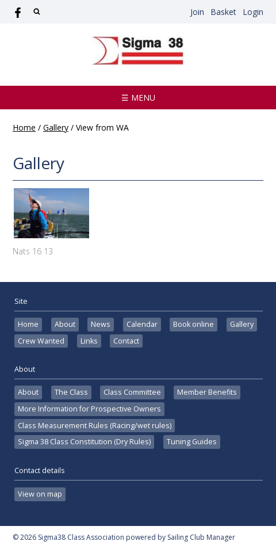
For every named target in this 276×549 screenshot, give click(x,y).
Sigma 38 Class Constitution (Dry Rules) (84, 442)
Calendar (142, 324)
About (65, 324)
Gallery (55, 127)
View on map (40, 494)
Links (89, 341)
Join (197, 11)
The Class (71, 392)
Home (24, 127)
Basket (223, 11)
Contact (126, 341)
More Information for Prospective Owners (89, 409)
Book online (193, 324)
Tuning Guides (192, 442)
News (100, 324)
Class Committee (132, 392)
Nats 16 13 (33, 251)
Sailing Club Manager (201, 537)
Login (253, 11)
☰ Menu (138, 97)
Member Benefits (207, 392)
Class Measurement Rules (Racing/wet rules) (94, 425)
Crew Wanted (41, 341)
